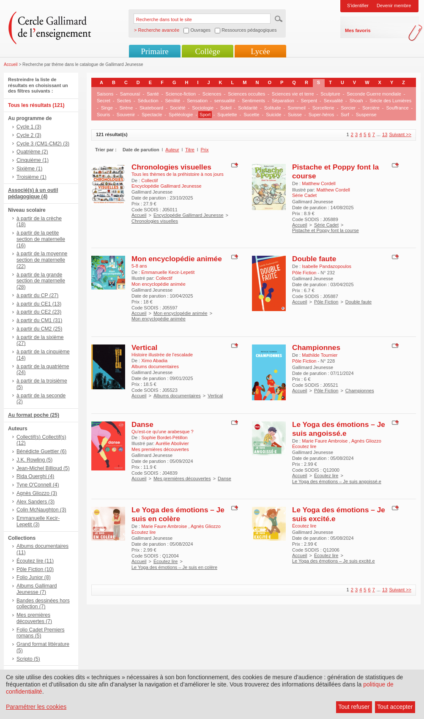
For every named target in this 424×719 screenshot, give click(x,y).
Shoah (356, 100)
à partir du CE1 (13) (38, 304)
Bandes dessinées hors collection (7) (43, 604)
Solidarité (247, 107)
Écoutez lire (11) (35, 561)
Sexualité (333, 100)
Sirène (126, 107)
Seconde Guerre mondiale (374, 93)
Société (178, 107)
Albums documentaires (177, 395)
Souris (103, 114)
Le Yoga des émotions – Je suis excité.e (333, 560)
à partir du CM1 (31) (39, 320)
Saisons (105, 93)
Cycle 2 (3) (28, 135)
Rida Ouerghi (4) (35, 476)
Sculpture (330, 93)
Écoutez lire (326, 475)
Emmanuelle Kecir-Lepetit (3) (38, 521)
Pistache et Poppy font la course (325, 230)
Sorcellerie (323, 107)
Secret (103, 100)
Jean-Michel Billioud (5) (43, 468)
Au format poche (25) (33, 415)
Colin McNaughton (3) (41, 510)
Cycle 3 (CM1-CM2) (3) (42, 144)
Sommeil (296, 107)
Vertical (144, 347)
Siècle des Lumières (390, 100)
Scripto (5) (28, 659)
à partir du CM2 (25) (39, 329)
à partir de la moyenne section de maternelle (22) (41, 260)
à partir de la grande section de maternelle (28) (40, 281)
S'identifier (358, 5)
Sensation (197, 100)
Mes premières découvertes (182, 478)
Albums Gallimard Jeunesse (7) (36, 589)
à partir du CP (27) (37, 295)
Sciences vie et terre (293, 93)
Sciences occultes (246, 93)
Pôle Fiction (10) (35, 569)
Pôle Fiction (326, 301)
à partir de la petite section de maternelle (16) (40, 239)
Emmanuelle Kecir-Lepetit (167, 272)
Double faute (314, 258)
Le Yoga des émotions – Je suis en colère (177, 514)
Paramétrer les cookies (36, 706)
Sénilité (172, 100)
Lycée (260, 51)
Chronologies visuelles (171, 167)
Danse (142, 424)
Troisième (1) (31, 177)
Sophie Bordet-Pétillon (164, 437)
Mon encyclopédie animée (176, 258)
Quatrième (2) (32, 152)
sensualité (224, 100)
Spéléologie (181, 114)
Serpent (309, 100)
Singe (107, 107)
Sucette (251, 114)
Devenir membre (394, 5)
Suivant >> (400, 134)
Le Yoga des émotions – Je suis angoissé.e (338, 428)
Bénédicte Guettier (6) (41, 451)
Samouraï (130, 93)
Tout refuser (353, 706)
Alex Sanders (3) (35, 502)
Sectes (124, 100)
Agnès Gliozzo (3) (36, 493)
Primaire (154, 51)
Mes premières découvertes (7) (34, 618)
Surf (345, 114)
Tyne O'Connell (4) (37, 485)
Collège (207, 51)
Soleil (226, 107)
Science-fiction (181, 93)
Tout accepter (395, 706)
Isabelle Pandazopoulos (326, 266)
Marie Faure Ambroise (325, 440)
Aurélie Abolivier (172, 443)
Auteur (172, 149)
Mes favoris (358, 30)
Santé (153, 93)
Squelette (227, 114)
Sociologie (202, 107)
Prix (205, 149)
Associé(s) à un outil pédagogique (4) (33, 193)
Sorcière (371, 107)
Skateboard (151, 107)
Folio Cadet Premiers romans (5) (40, 633)
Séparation (283, 100)
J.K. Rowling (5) (34, 460)
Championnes (316, 347)
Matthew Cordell (318, 183)
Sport (205, 114)
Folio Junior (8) (33, 577)
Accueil (11, 64)
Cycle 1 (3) (28, 127)
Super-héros (321, 114)
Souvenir (126, 114)
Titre (189, 149)
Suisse (295, 114)
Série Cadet (326, 224)
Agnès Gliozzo (366, 440)
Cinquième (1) (32, 160)
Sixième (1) (29, 169)
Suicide (273, 114)
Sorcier (348, 107)
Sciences (212, 93)
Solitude (272, 107)
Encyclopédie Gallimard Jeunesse (188, 215)
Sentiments (253, 100)
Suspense (366, 114)
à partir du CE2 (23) (38, 312)
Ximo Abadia (154, 360)
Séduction (148, 100)
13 (384, 134)
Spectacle (152, 114)
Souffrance (397, 107)
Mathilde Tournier (319, 355)
